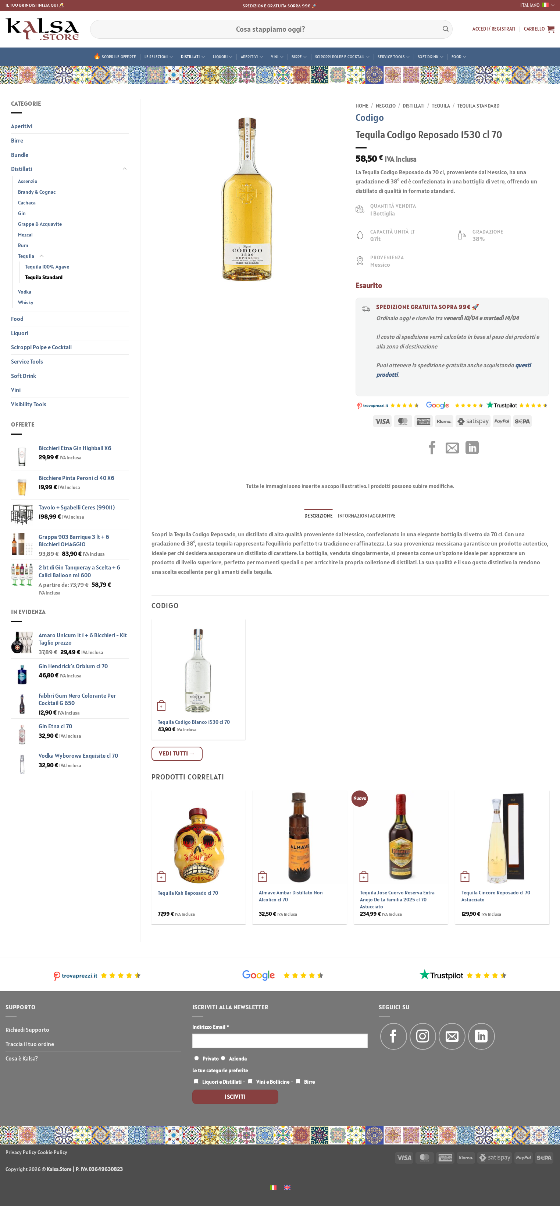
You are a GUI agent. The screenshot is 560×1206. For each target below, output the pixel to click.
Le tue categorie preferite (220, 1070)
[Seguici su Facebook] (393, 1036)
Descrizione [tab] (318, 516)
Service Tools (393, 56)
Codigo (370, 117)
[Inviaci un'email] (452, 1036)
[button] (494, 29)
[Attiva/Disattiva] (124, 169)
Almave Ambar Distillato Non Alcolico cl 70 (291, 896)
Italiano (537, 5)
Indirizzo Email (210, 1027)
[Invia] (445, 29)
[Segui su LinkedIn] (481, 1036)
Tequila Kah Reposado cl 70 (188, 893)
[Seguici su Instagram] (423, 1036)
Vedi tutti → (177, 753)
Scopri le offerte (119, 56)
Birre (299, 56)
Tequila (26, 256)
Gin (22, 213)
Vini (277, 56)
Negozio (386, 105)
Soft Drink (430, 56)
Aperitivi (252, 56)
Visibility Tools (28, 404)
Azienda (238, 1058)
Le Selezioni (159, 56)
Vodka (24, 291)
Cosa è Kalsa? (22, 1058)
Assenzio (28, 181)
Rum (23, 245)
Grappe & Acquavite (40, 224)
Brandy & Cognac (37, 192)
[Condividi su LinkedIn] (472, 448)
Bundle (19, 154)
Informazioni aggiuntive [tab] (367, 516)
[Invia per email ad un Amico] (452, 448)
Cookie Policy (52, 1152)
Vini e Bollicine (272, 1082)
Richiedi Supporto (27, 1029)
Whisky (25, 302)
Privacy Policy (21, 1152)
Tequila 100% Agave (47, 266)
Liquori (222, 56)
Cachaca (27, 202)
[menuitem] (273, 1187)
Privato (211, 1058)
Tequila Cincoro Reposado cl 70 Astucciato (495, 896)
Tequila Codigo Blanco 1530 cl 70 (194, 722)
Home (362, 105)
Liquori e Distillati (222, 1082)
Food (459, 56)
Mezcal (25, 234)
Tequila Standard (44, 277)
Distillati (193, 56)
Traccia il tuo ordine (30, 1044)
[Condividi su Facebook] (432, 448)
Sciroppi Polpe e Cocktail (342, 56)
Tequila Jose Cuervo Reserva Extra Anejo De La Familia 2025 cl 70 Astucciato (397, 899)
